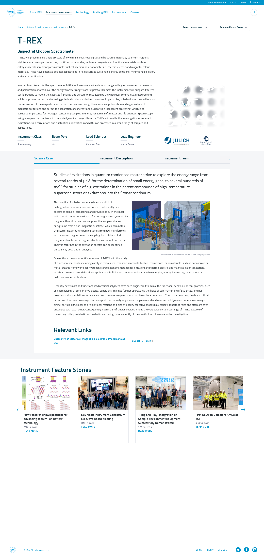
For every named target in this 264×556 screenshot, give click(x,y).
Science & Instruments (59, 12)
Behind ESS (256, 3)
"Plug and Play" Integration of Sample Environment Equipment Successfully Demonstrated (159, 419)
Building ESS (100, 12)
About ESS (36, 12)
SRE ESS (222, 549)
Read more (31, 431)
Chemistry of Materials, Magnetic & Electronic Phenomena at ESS (89, 340)
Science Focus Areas (231, 27)
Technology (82, 12)
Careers (134, 12)
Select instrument (193, 27)
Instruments (59, 27)
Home (20, 27)
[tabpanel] (132, 246)
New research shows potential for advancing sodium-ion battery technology (46, 419)
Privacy (210, 549)
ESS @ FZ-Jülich (142, 340)
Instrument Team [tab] (176, 158)
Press (243, 3)
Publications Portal (217, 3)
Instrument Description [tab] (116, 158)
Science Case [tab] (43, 158)
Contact (234, 3)
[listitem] (238, 549)
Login (199, 549)
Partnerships (119, 12)
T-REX (72, 27)
